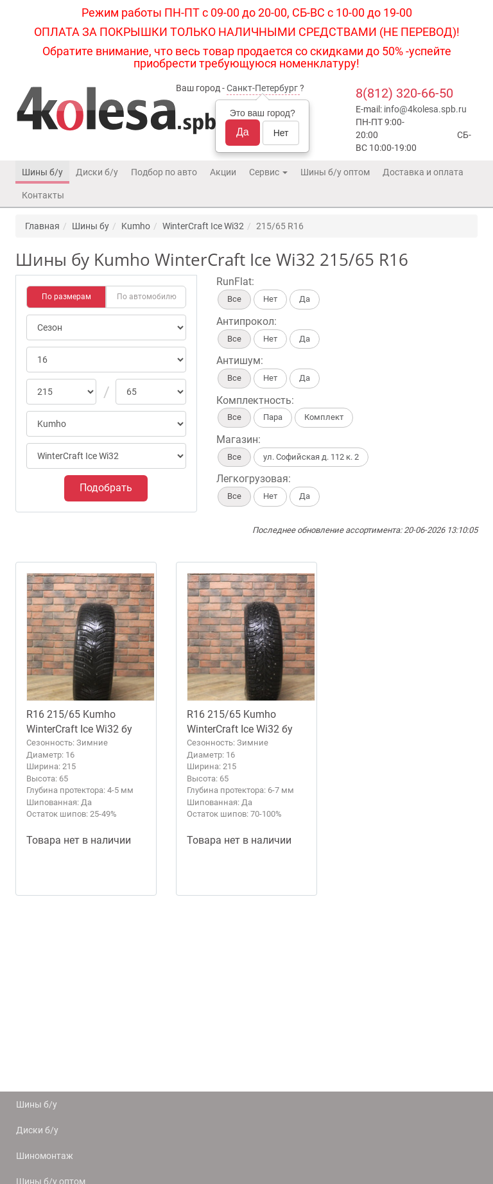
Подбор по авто (164, 172)
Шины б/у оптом (335, 172)
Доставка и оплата (423, 172)
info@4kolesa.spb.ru (425, 109)
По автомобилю (147, 296)
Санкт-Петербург (262, 88)
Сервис (268, 172)
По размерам (66, 296)
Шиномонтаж (44, 1156)
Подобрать (106, 488)
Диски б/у (97, 172)
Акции (223, 172)
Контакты (43, 195)
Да (242, 131)
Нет (281, 133)
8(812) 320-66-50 (404, 93)
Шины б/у (42, 172)
